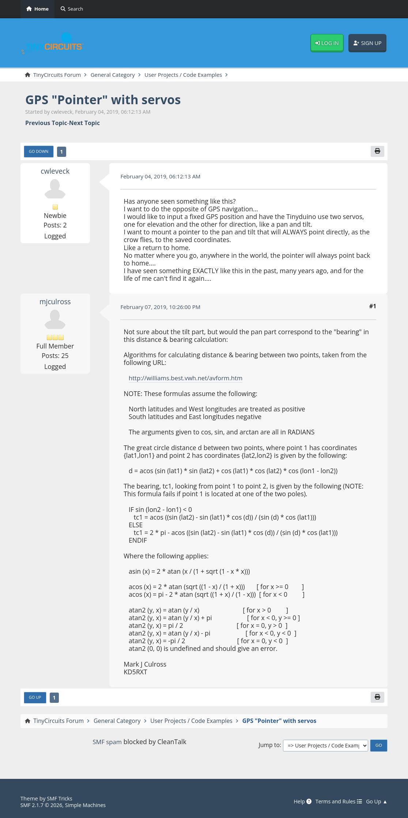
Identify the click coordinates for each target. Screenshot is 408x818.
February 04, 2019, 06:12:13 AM (162, 177)
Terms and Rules (336, 802)
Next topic (84, 123)
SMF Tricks (60, 798)
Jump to (269, 746)
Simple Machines (89, 804)
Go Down (39, 152)
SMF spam (107, 743)
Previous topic (46, 123)
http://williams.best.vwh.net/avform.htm (189, 378)
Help (297, 802)
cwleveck (55, 172)
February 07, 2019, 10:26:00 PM (162, 308)
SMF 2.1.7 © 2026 (42, 804)
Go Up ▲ (376, 802)
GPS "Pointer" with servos (107, 99)
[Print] (377, 152)
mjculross (55, 302)
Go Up (35, 699)
